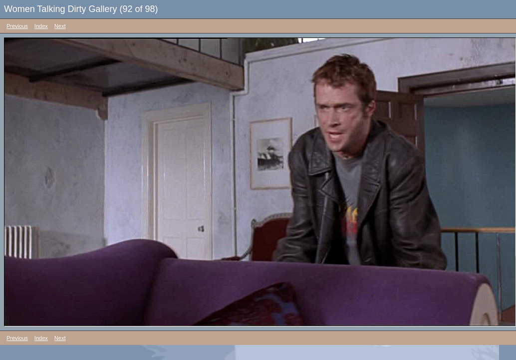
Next (60, 26)
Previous (17, 26)
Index (41, 26)
